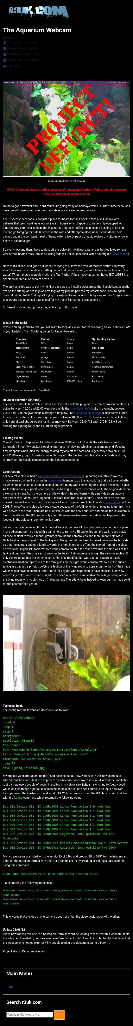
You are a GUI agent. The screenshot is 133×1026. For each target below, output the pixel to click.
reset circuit (112, 502)
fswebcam (55, 480)
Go (59, 1015)
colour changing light (87, 413)
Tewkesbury (120, 254)
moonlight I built (80, 408)
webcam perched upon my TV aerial (61, 476)
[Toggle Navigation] (10, 986)
